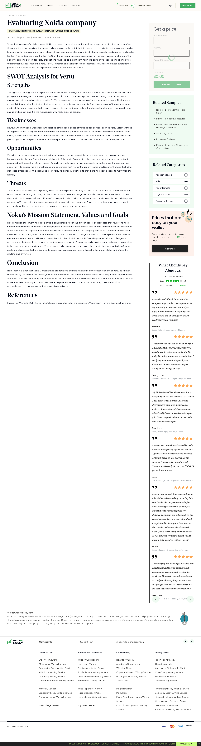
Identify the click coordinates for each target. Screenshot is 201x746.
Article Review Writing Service (93, 672)
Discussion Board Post (166, 705)
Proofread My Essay (165, 659)
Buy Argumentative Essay (91, 668)
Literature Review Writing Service (95, 676)
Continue (170, 248)
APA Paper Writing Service (52, 672)
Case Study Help (163, 664)
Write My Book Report (166, 676)
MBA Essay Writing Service (52, 664)
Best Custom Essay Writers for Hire (173, 709)
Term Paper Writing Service (91, 680)
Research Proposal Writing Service (56, 680)
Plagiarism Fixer (124, 688)
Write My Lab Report (88, 659)
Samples (62, 5)
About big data (164, 133)
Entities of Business (165, 139)
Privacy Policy (162, 652)
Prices (50, 5)
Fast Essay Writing (87, 664)
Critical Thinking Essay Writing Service (131, 707)
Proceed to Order (171, 84)
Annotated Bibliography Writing (171, 668)
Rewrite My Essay (125, 659)
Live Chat (118, 5)
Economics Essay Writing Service (55, 668)
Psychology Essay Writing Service (172, 688)
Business (22, 15)
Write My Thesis (124, 668)
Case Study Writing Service (169, 672)
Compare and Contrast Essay (170, 701)
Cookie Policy (123, 652)
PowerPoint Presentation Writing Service (133, 699)
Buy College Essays (49, 705)
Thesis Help (122, 680)
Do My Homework (48, 659)
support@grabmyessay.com (130, 642)
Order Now (186, 744)
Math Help (121, 693)
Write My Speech (47, 688)
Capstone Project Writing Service (133, 672)
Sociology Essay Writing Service (171, 693)
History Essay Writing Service (92, 697)
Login (165, 5)
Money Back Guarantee (90, 652)
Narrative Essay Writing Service (55, 697)
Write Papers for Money (90, 688)
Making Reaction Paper (89, 693)
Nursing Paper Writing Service (131, 676)
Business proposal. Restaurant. (171, 119)
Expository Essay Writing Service (55, 693)
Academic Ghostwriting (128, 664)
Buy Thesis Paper (86, 705)
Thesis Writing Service (166, 680)
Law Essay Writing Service (52, 676)
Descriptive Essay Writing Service (172, 697)
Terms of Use (46, 652)
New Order (185, 5)
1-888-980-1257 (139, 6)
